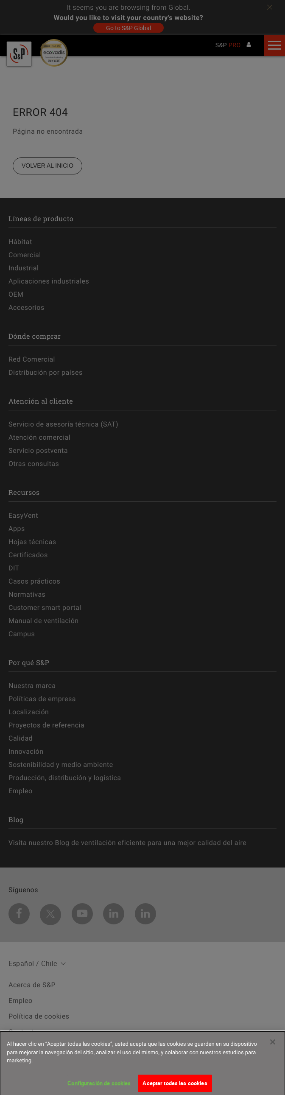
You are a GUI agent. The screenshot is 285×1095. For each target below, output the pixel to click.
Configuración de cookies (99, 1086)
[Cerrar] (272, 1045)
